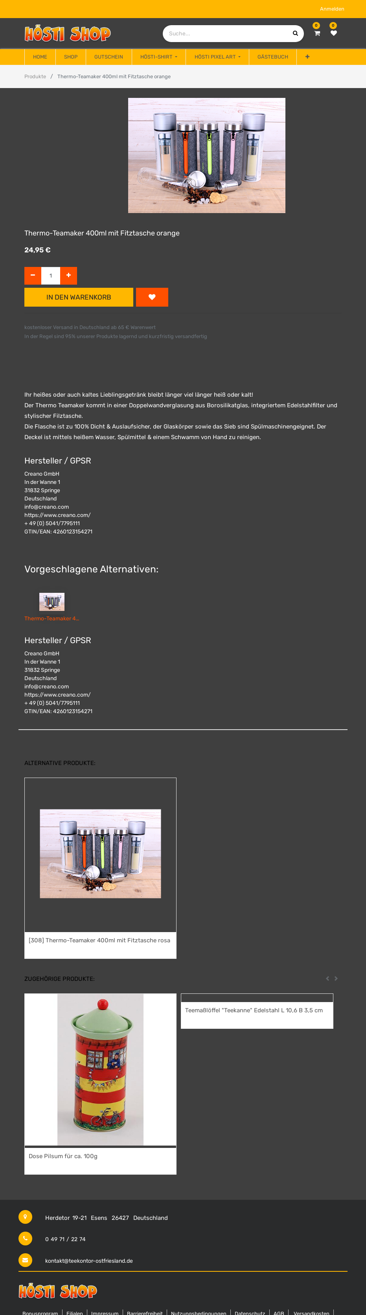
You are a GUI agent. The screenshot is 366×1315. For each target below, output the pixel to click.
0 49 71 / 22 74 (65, 1239)
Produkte (35, 76)
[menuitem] (40, 57)
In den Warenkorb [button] (78, 297)
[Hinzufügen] (68, 276)
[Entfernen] (32, 276)
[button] (307, 57)
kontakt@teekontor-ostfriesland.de (89, 1261)
